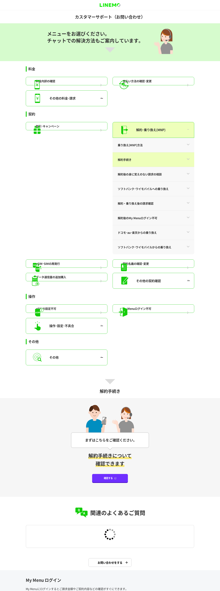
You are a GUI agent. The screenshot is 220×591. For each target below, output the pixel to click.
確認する (108, 307)
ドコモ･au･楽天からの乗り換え (137, 47)
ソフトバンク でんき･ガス (110, 497)
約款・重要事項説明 (59, 566)
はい (88, 538)
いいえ (131, 538)
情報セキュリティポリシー (174, 566)
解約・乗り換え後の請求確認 (135, 18)
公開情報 (111, 566)
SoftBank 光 (168, 477)
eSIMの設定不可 (60, 133)
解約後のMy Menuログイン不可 (137, 32)
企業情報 (77, 566)
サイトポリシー (36, 566)
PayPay (168, 497)
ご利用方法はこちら (40, 443)
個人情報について (147, 566)
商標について (127, 566)
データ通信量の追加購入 (66, 102)
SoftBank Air (52, 497)
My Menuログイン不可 (152, 133)
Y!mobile (110, 477)
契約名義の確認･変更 (150, 81)
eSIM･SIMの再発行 (62, 81)
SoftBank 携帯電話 (52, 477)
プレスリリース (94, 566)
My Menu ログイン (108, 429)
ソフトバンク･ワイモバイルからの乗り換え (144, 62)
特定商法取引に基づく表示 (108, 572)
